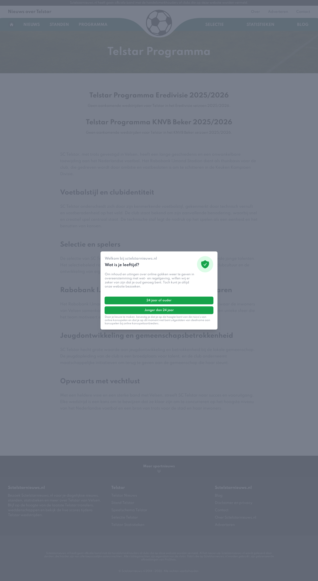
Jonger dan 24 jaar (159, 310)
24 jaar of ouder (159, 300)
